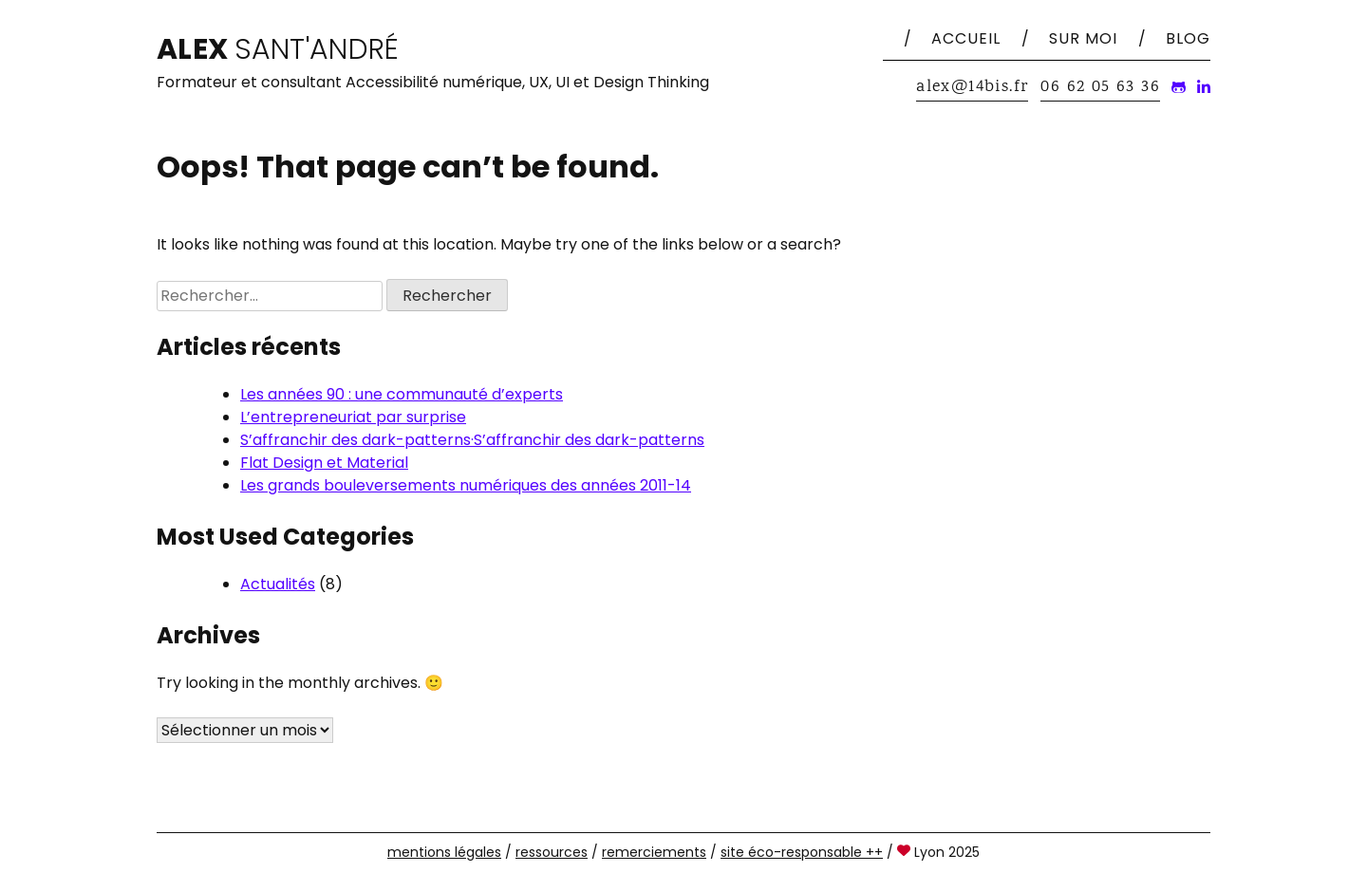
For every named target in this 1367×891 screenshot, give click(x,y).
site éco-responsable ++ (802, 852)
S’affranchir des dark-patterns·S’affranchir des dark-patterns (472, 440)
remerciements (654, 852)
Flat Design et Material (324, 462)
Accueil (966, 38)
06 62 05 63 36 (1100, 87)
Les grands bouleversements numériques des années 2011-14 (465, 485)
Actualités (277, 584)
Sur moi (1083, 38)
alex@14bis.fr (972, 87)
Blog (1188, 38)
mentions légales (444, 852)
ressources (551, 852)
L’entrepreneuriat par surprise (353, 417)
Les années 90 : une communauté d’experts (401, 394)
